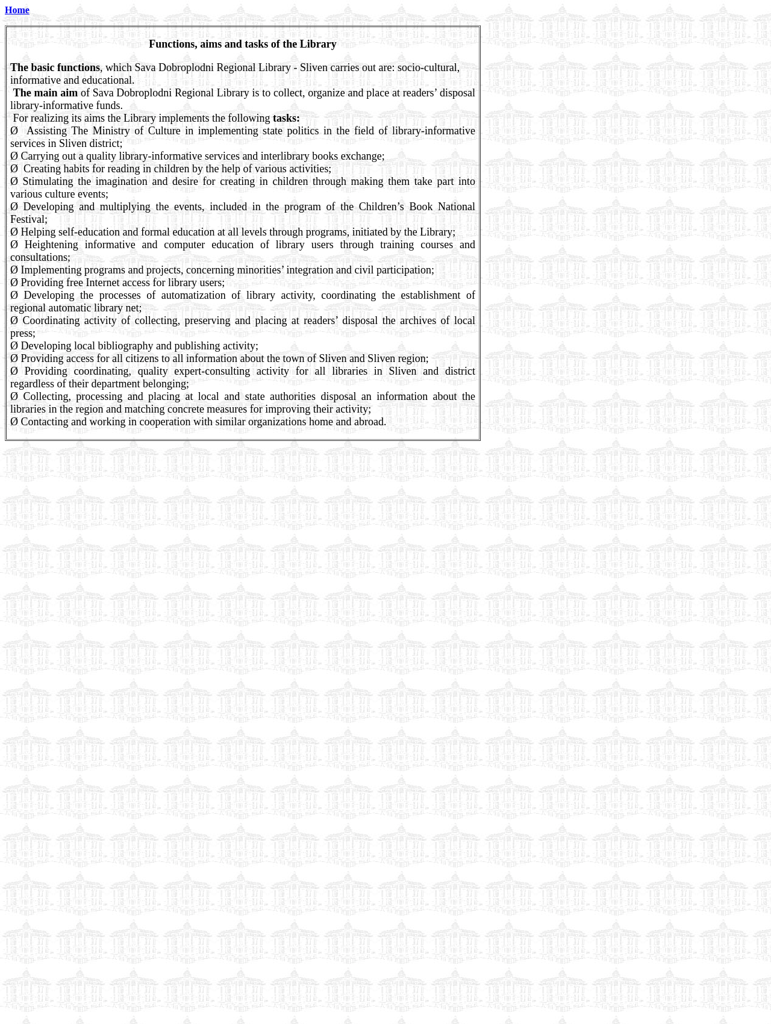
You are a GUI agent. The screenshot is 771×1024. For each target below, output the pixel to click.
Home (17, 10)
